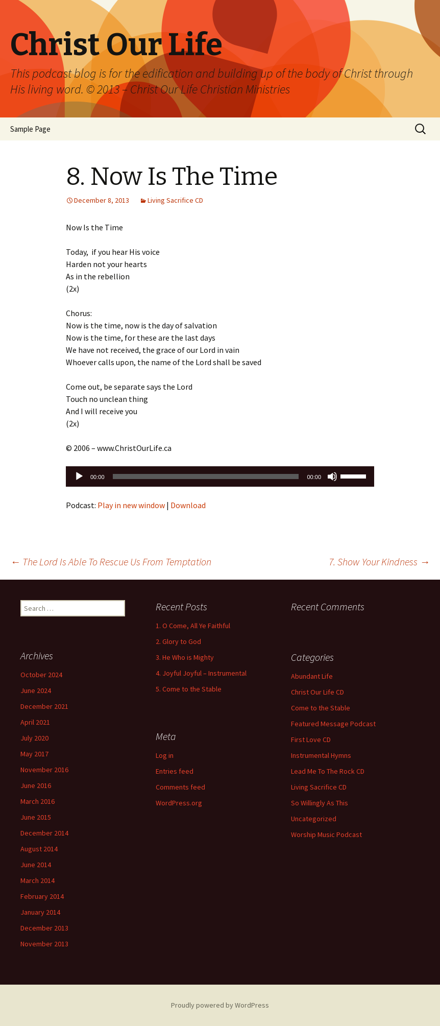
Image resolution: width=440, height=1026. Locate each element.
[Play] (79, 476)
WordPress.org (179, 802)
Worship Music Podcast (326, 834)
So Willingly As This (319, 802)
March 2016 (37, 801)
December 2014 (44, 833)
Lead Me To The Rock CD (327, 771)
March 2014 (37, 880)
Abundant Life (312, 676)
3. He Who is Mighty (185, 657)
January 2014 (40, 912)
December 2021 (44, 706)
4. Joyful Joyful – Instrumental (201, 673)
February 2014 (42, 896)
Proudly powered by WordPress (220, 1005)
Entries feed (174, 771)
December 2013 (44, 928)
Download (188, 505)
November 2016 (44, 769)
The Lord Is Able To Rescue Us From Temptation (110, 561)
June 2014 (35, 864)
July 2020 (34, 738)
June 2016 (35, 785)
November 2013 (44, 943)
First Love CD (311, 739)
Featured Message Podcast (333, 723)
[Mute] (332, 476)
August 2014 (39, 848)
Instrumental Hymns (321, 755)
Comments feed (180, 787)
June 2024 (35, 690)
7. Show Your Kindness (379, 561)
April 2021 (35, 722)
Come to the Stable (320, 707)
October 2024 (41, 674)
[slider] (206, 476)
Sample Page (30, 129)
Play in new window (131, 505)
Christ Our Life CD (317, 692)
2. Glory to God (178, 641)
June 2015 (35, 817)
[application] (220, 476)
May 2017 (34, 753)
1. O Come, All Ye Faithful (193, 625)
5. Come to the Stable (189, 689)
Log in (165, 755)
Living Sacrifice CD (175, 200)
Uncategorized (313, 818)
